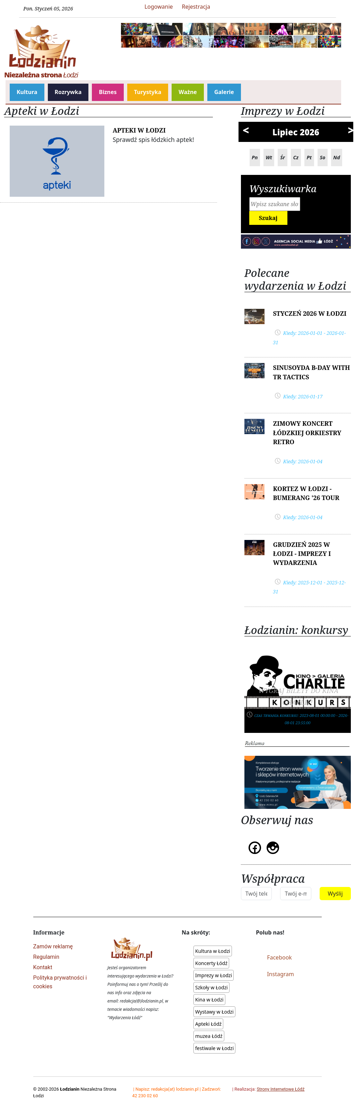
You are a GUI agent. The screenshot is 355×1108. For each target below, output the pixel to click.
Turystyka (148, 92)
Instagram (280, 974)
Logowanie (159, 6)
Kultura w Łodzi (212, 951)
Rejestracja (196, 6)
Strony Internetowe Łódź (280, 1089)
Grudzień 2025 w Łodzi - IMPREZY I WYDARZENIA (302, 553)
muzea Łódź (209, 1036)
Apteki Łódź (208, 1024)
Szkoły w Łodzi (211, 987)
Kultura (27, 92)
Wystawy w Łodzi (214, 1011)
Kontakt (42, 967)
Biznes (107, 92)
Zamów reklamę (53, 946)
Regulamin (46, 957)
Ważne (188, 92)
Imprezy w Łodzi (213, 975)
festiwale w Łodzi (214, 1048)
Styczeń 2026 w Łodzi (309, 313)
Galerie (224, 92)
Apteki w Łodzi (139, 130)
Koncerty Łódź (211, 963)
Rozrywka (68, 92)
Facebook (279, 957)
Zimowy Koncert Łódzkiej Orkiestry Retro (307, 432)
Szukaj (268, 218)
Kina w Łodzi (209, 999)
